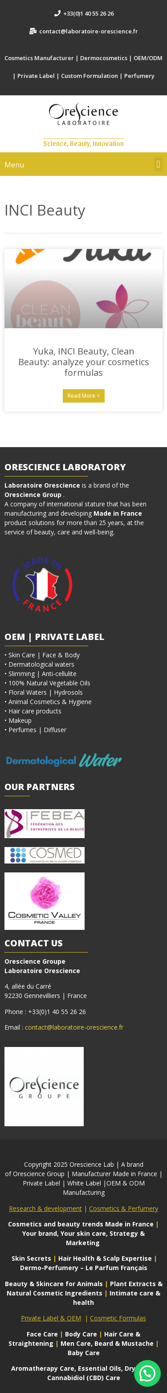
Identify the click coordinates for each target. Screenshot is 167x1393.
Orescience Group (32, 494)
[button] (158, 164)
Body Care (81, 1334)
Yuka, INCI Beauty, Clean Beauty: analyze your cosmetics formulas (83, 362)
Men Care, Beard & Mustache (107, 1343)
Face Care (43, 1334)
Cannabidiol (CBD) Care (83, 1377)
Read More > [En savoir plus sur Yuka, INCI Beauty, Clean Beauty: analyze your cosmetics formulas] (84, 395)
